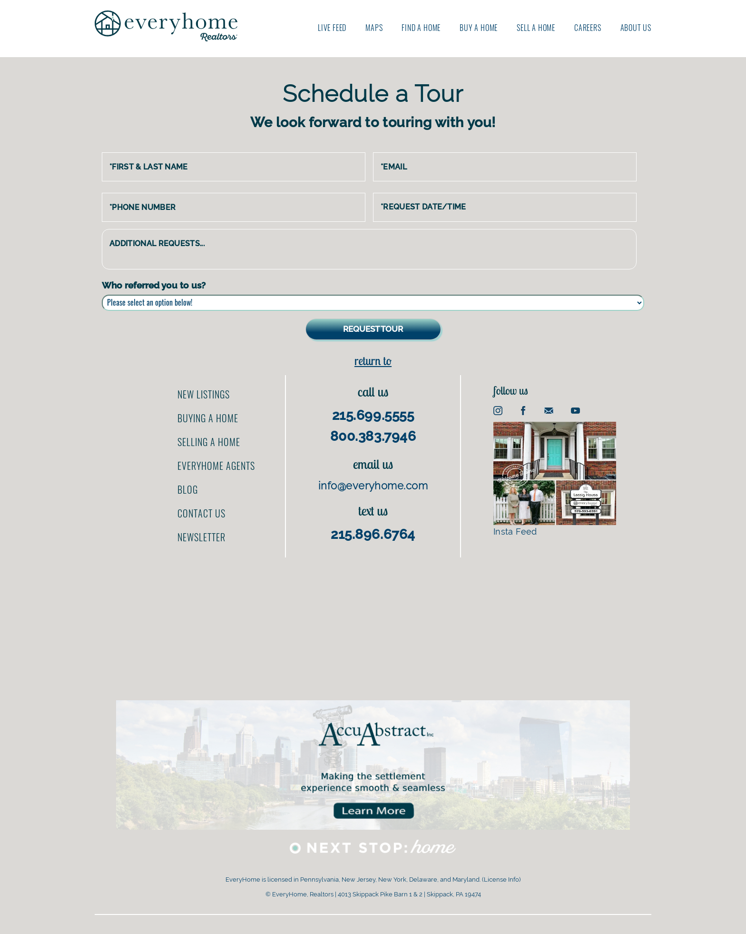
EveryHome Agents (216, 465)
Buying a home (207, 418)
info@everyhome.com (373, 485)
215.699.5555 (373, 415)
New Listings (203, 394)
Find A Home (421, 27)
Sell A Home (536, 27)
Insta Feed (554, 479)
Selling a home (208, 442)
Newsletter (201, 537)
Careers (587, 27)
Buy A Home (479, 27)
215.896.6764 (373, 534)
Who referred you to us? (154, 285)
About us (635, 27)
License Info (501, 879)
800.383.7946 (373, 436)
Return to (373, 360)
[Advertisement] (373, 624)
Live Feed (332, 27)
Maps (374, 27)
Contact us (201, 513)
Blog (187, 489)
